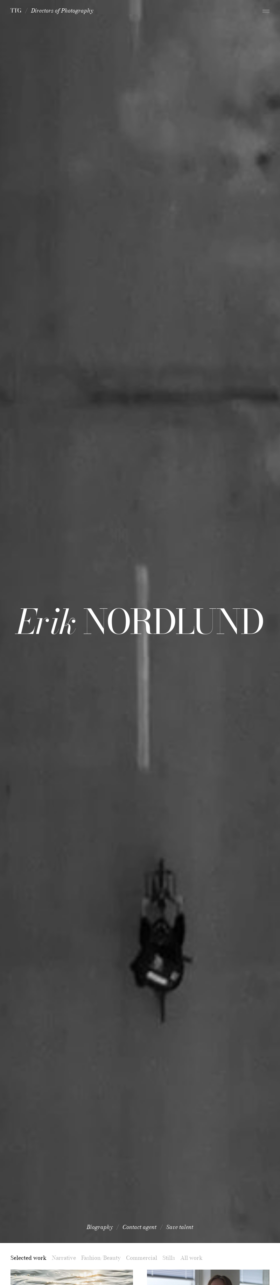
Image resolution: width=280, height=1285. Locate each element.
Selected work (28, 1258)
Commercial (141, 1258)
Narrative (64, 1258)
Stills (168, 1258)
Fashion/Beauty (101, 1258)
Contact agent (139, 1227)
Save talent (179, 1227)
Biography (100, 1227)
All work (191, 1258)
